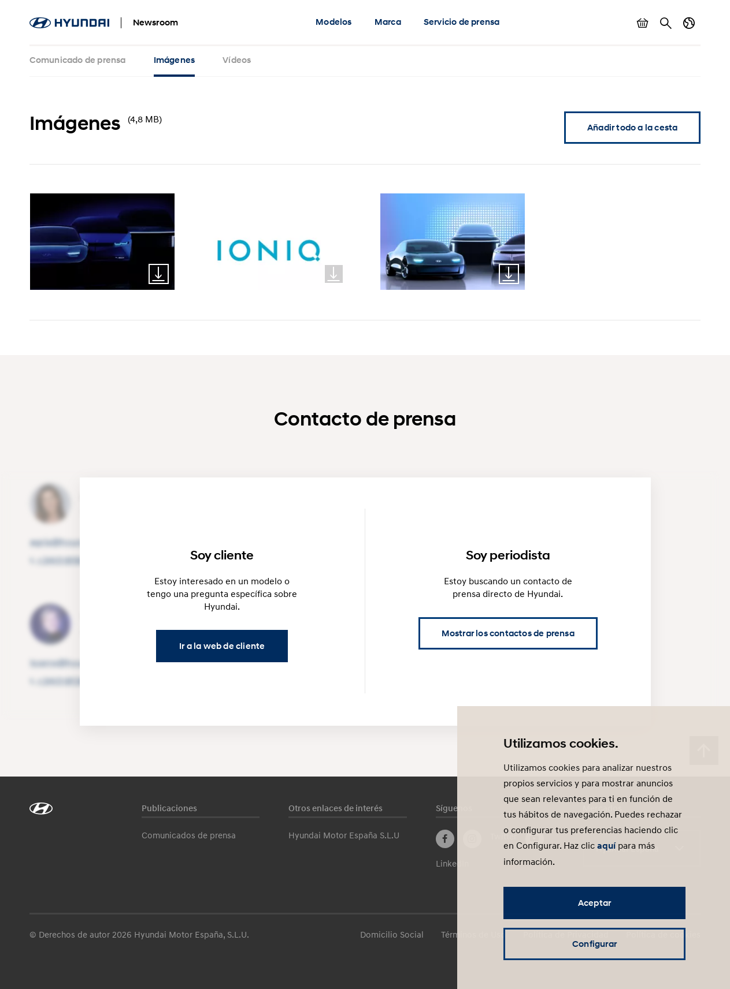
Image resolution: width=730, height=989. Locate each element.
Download (159, 274)
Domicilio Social (392, 934)
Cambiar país (689, 23)
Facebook (445, 839)
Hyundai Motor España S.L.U (343, 835)
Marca (388, 22)
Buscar (665, 23)
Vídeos (237, 60)
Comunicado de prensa (77, 60)
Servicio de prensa (462, 22)
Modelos (333, 22)
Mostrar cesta (642, 23)
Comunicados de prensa (189, 835)
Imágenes (174, 60)
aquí (606, 846)
